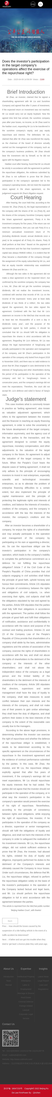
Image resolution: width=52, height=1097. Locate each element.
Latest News (43, 976)
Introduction (8, 976)
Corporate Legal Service (26, 1016)
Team (8, 980)
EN (40, 4)
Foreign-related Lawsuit (26, 1007)
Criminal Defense (25, 1001)
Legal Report (43, 980)
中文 (33, 4)
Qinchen (36, 1093)
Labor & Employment (26, 986)
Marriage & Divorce (26, 993)
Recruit (9, 984)
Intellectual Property (26, 976)
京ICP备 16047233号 (13, 1088)
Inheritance (26, 980)
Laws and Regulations (43, 986)
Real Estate (26, 997)
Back (10, 920)
